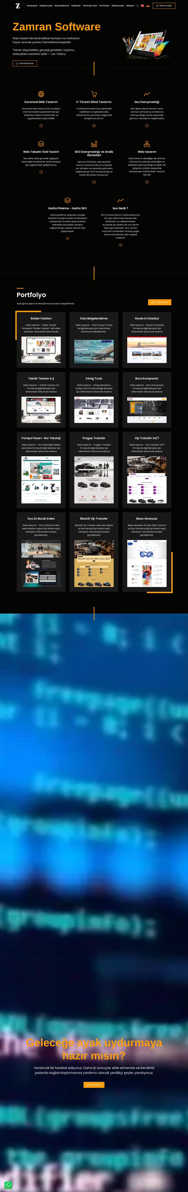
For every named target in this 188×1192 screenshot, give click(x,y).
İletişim (130, 5)
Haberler (76, 5)
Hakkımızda (46, 5)
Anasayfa (32, 5)
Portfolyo (104, 5)
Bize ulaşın (94, 1084)
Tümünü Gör (160, 302)
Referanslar (118, 5)
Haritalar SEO (90, 5)
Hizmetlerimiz (62, 5)
